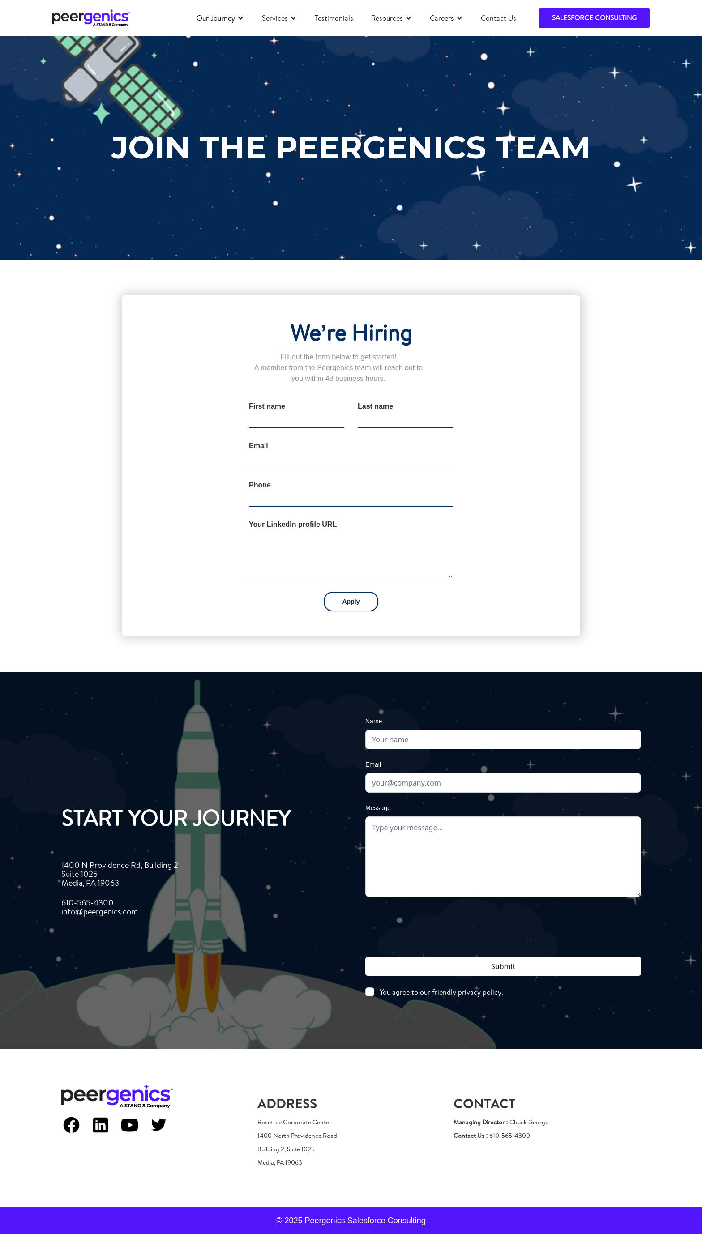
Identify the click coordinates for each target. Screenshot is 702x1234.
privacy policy (479, 992)
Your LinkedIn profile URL (293, 524)
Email (258, 445)
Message (378, 807)
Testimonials (334, 18)
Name (373, 721)
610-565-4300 (99, 907)
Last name (375, 406)
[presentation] (503, 925)
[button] (220, 18)
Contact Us (498, 18)
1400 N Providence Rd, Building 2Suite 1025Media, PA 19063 (119, 874)
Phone (260, 485)
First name (267, 406)
